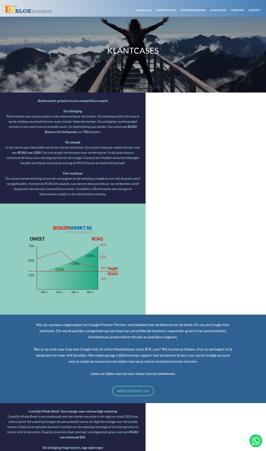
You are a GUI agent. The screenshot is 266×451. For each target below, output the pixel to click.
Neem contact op (133, 280)
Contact (254, 10)
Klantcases (218, 10)
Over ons (237, 10)
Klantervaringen (193, 10)
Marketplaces (166, 10)
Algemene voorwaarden (205, 433)
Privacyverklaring (240, 433)
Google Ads (144, 10)
